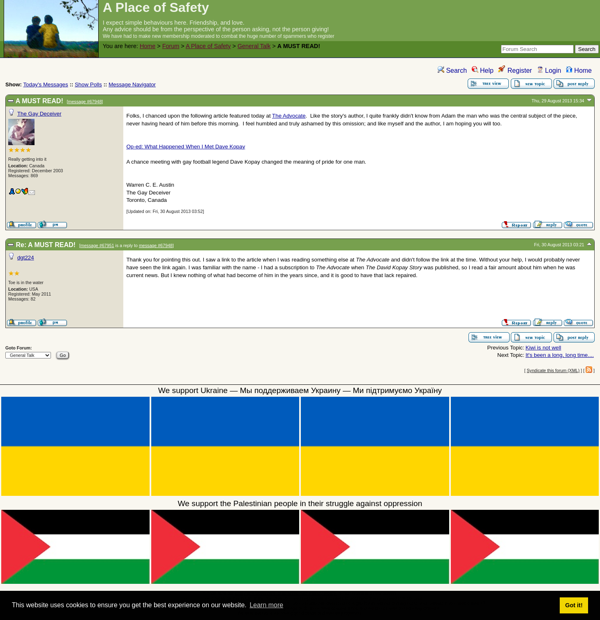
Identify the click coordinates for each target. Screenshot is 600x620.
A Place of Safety (208, 46)
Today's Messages (45, 84)
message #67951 (97, 245)
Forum (171, 46)
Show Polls (88, 84)
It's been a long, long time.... (560, 355)
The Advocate (289, 116)
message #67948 (85, 101)
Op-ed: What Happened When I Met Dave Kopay (185, 146)
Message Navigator (132, 84)
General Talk (254, 46)
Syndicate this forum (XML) (553, 370)
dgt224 (25, 257)
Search (452, 70)
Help (483, 70)
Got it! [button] (573, 605)
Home (147, 46)
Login (549, 70)
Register (515, 70)
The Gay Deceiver (39, 114)
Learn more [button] (266, 604)
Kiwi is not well (543, 348)
